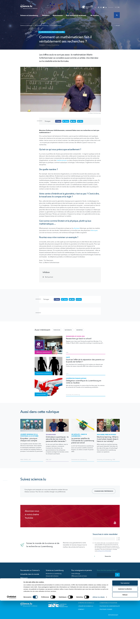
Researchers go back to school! (79, 338)
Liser (67, 373)
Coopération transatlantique (76, 378)
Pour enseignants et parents (76, 15)
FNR (67, 352)
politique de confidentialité (104, 550)
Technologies (51, 434)
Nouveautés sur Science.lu (30, 569)
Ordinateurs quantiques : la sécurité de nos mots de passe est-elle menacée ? (57, 439)
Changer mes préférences (103, 491)
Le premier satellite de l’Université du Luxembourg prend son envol (82, 440)
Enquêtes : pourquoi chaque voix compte (28, 439)
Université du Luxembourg (79, 459)
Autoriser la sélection (125, 607)
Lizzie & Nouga (75, 572)
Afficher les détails (99, 615)
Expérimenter (58, 15)
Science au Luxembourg (29, 15)
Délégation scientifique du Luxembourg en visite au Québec (83, 382)
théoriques (94, 230)
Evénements (49, 585)
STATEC (26, 459)
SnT (50, 459)
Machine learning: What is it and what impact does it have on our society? (107, 439)
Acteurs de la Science (52, 575)
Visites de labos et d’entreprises (80, 577)
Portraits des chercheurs (53, 577)
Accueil (117, 25)
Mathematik (68, 330)
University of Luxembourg (52, 45)
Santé (68, 357)
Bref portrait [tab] (49, 277)
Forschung (56, 330)
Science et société (51, 582)
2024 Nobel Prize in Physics (106, 434)
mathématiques (62, 160)
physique (76, 228)
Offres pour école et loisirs (79, 575)
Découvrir (46, 15)
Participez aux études (52, 580)
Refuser (125, 613)
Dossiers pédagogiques (78, 580)
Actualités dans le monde (29, 573)
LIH (30, 459)
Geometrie (79, 330)
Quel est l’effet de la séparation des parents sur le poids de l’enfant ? (85, 360)
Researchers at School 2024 (75, 336)
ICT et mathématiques (55, 25)
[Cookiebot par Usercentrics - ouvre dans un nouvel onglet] (11, 615)
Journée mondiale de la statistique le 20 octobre (29, 435)
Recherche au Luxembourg (40, 25)
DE (116, 7)
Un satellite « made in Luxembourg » (79, 435)
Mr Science (94, 15)
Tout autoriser (125, 601)
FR (118, 7)
